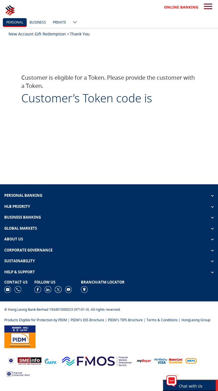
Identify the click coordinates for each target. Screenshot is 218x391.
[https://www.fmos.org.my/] (97, 360)
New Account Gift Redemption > (39, 34)
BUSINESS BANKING (22, 217)
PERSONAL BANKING (23, 195)
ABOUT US (13, 239)
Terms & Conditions (162, 320)
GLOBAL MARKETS (20, 228)
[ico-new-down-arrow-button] (73, 22)
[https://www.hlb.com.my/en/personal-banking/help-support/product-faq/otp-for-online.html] (168, 360)
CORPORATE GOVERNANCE (28, 250)
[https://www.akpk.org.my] (50, 360)
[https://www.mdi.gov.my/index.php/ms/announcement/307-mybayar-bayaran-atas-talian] (144, 360)
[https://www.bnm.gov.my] (11, 360)
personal (14, 22)
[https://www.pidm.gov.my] (19, 336)
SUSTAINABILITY (19, 260)
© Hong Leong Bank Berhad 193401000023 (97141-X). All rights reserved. (62, 309)
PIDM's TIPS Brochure (125, 320)
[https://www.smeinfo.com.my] (29, 360)
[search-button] (208, 7)
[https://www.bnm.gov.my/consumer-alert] (18, 373)
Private (59, 22)
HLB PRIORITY (17, 206)
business (38, 22)
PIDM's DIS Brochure (87, 320)
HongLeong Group (195, 320)
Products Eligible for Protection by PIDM (35, 320)
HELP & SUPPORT (19, 271)
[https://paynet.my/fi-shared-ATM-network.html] (191, 360)
